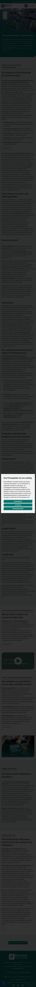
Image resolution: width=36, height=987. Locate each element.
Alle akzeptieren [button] (18, 501)
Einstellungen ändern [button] (18, 508)
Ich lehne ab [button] (18, 505)
